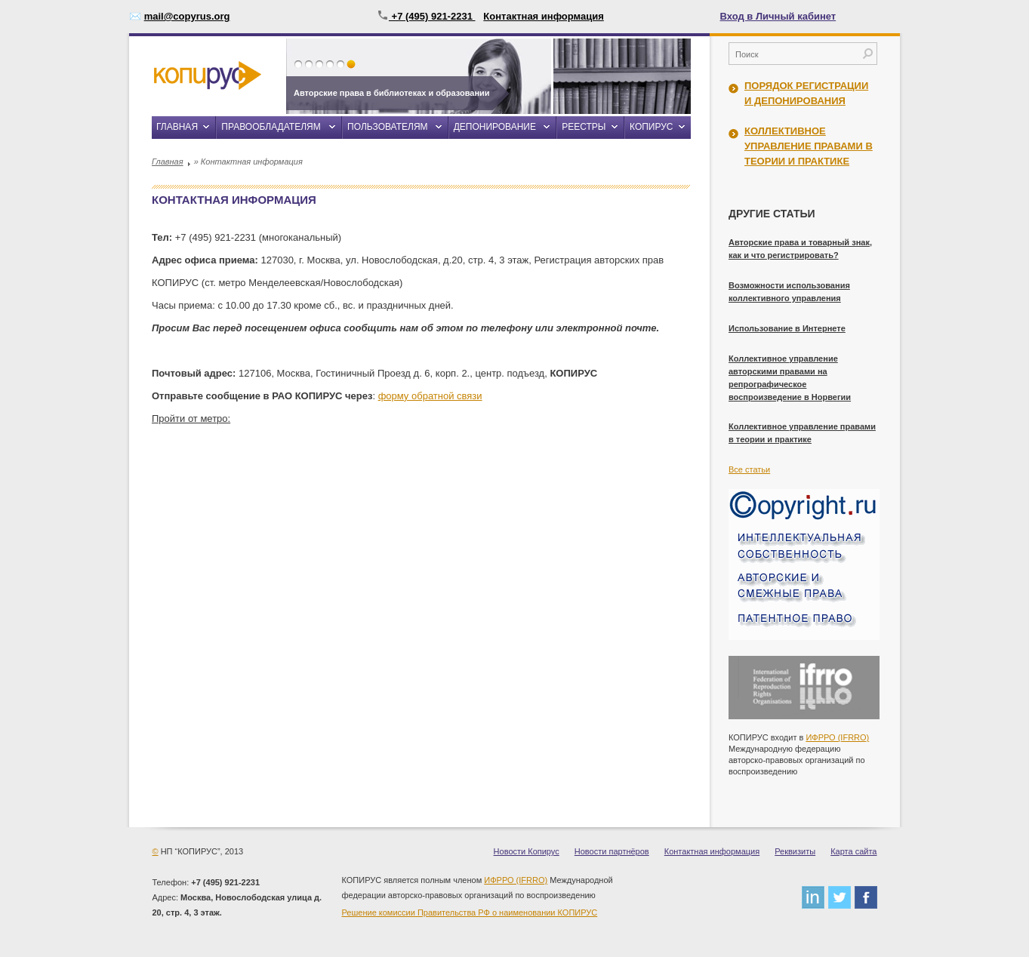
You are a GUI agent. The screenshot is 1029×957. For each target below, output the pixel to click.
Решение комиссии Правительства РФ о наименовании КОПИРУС (470, 912)
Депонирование (495, 127)
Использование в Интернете (787, 328)
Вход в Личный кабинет (778, 16)
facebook (866, 897)
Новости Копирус (526, 851)
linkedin (813, 897)
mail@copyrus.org (187, 16)
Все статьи (749, 469)
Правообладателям (270, 127)
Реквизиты (795, 851)
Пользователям (387, 127)
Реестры (583, 127)
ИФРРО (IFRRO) (837, 737)
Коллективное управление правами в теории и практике (808, 146)
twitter (839, 897)
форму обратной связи (430, 396)
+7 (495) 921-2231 (426, 16)
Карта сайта (853, 851)
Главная (177, 127)
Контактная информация (543, 16)
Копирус (651, 127)
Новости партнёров (612, 851)
